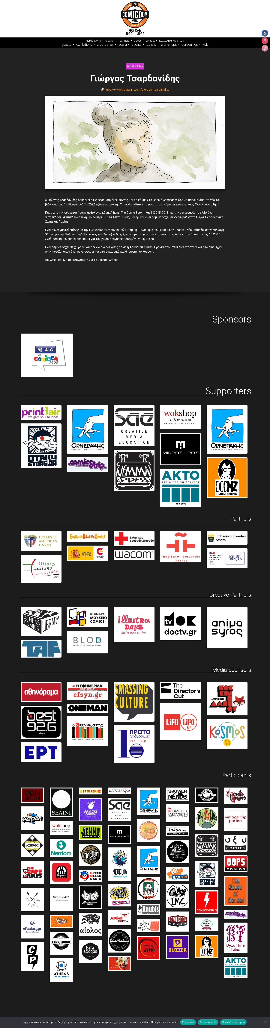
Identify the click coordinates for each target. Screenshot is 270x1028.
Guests (66, 44)
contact (150, 40)
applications (93, 40)
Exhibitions (84, 44)
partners (125, 40)
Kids (205, 44)
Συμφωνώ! (188, 1022)
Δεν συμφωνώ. (208, 1022)
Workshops (169, 44)
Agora (122, 44)
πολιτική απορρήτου (171, 40)
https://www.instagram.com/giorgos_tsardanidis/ (137, 89)
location (110, 40)
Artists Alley (105, 44)
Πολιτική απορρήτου (233, 1022)
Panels (151, 44)
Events (137, 44)
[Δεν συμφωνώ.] (265, 1022)
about (137, 40)
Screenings (190, 44)
